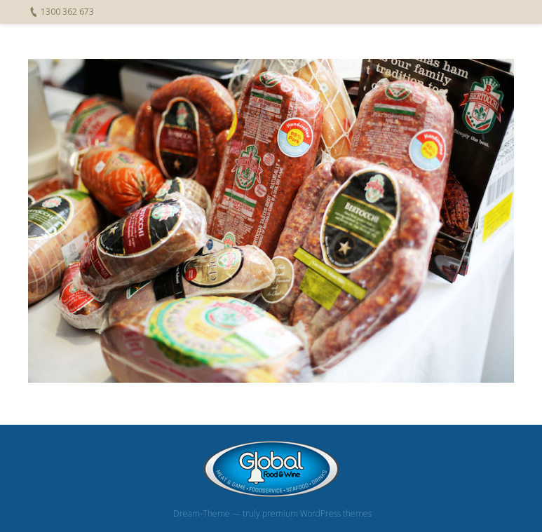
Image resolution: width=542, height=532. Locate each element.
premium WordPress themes (317, 513)
